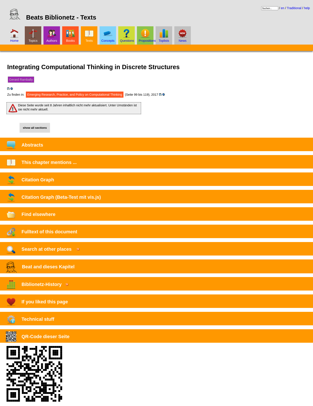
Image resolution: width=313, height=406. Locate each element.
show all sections (35, 127)
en (282, 8)
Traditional (294, 8)
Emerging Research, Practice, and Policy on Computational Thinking (74, 94)
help (307, 8)
